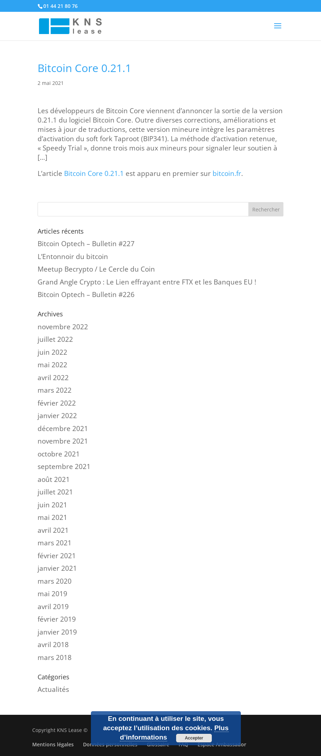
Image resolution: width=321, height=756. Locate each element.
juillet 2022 (55, 339)
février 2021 (57, 555)
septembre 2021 (64, 466)
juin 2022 (52, 352)
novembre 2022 (63, 326)
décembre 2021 (63, 428)
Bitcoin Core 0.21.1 (94, 173)
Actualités (53, 689)
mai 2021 (52, 517)
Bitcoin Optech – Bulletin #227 (86, 243)
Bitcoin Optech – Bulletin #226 (86, 294)
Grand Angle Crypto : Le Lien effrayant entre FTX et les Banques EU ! (147, 282)
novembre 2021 (63, 441)
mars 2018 (55, 657)
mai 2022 (52, 364)
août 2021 (54, 479)
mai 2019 (52, 593)
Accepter (194, 738)
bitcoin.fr (227, 173)
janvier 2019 (57, 632)
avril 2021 (53, 530)
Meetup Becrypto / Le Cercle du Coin (96, 269)
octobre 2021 (59, 454)
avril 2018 (53, 644)
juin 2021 (52, 504)
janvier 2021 (57, 568)
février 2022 (57, 403)
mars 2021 (55, 542)
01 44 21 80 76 (60, 6)
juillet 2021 (55, 492)
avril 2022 (53, 377)
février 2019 (57, 619)
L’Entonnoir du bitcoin (73, 256)
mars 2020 (55, 581)
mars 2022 (55, 390)
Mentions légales (53, 744)
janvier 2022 (57, 415)
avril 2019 (53, 606)
